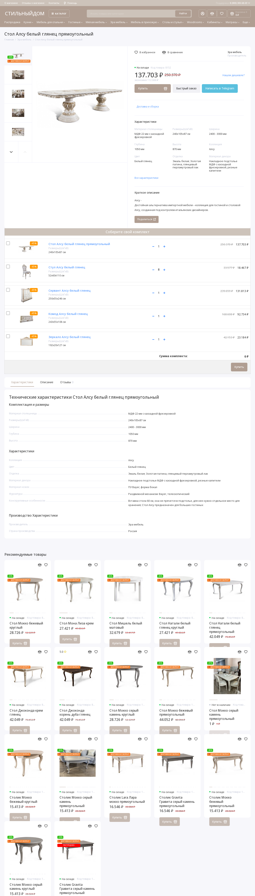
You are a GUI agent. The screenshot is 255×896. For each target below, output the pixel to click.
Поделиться (146, 219)
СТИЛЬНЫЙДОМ (25, 13)
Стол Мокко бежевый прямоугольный (176, 716)
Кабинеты (214, 22)
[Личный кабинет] (202, 14)
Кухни (28, 22)
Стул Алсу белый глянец (67, 267)
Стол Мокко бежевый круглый (26, 629)
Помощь (70, 2)
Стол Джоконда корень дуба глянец (75, 716)
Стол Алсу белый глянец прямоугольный (79, 244)
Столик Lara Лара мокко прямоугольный (127, 803)
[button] (11, 151)
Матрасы (232, 22)
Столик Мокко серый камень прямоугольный (76, 805)
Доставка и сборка (148, 106)
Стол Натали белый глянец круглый (174, 629)
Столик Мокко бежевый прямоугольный (221, 805)
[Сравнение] (212, 14)
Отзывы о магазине (33, 2)
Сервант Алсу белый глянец (70, 290)
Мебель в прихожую (145, 22)
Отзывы (66, 382)
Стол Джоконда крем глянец (26, 716)
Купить (239, 367)
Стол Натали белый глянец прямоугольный (224, 631)
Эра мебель (119, 22)
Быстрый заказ (186, 88)
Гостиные (75, 22)
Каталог (59, 13)
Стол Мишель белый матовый (125, 629)
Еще (246, 22)
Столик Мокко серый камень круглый (26, 890)
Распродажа (12, 22)
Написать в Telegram (219, 88)
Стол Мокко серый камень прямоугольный (223, 718)
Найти (183, 13)
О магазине (11, 2)
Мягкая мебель (96, 22)
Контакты (54, 2)
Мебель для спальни (51, 22)
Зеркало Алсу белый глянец (70, 337)
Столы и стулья (173, 22)
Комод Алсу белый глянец (68, 314)
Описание (46, 382)
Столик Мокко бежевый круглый (23, 803)
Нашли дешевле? (234, 75)
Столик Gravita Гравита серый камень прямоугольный (177, 805)
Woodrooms (195, 22)
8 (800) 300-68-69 (233, 2)
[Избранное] (222, 14)
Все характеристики (146, 178)
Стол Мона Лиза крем (77, 627)
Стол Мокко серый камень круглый (124, 716)
